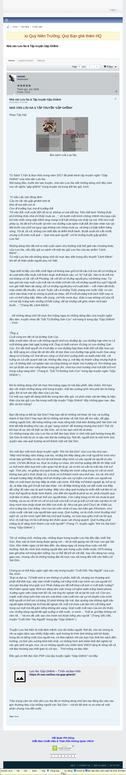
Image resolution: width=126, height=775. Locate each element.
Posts (11, 61)
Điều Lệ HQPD (100, 765)
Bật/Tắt (109, 771)
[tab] (11, 60)
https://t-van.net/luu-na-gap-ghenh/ (52, 674)
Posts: (20, 92)
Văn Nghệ (25, 27)
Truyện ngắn (37, 27)
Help (73, 765)
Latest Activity (26, 61)
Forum (15, 27)
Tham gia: (22, 89)
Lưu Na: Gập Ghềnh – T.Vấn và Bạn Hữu (55, 671)
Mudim (4, 771)
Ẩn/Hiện (122, 771)
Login (113, 10)
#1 (116, 99)
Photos (41, 61)
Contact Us (84, 765)
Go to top (114, 765)
